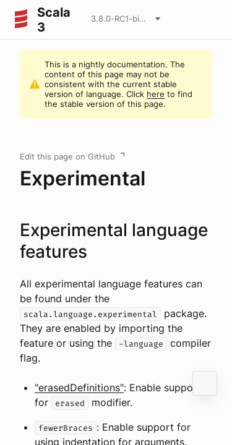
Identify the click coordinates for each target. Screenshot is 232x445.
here (156, 94)
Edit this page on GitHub (67, 156)
